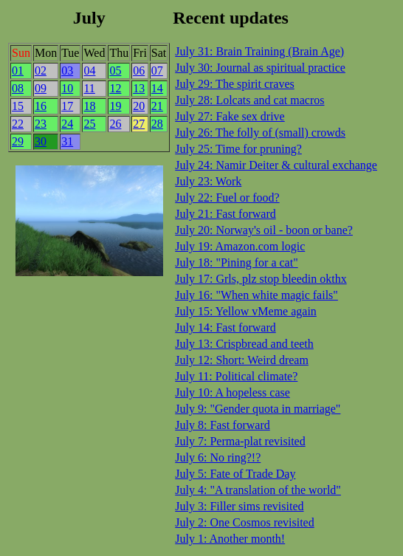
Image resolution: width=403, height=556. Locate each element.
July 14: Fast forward (225, 327)
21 (157, 106)
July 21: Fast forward (225, 213)
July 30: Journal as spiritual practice (260, 67)
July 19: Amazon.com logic (240, 246)
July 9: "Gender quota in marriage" (257, 408)
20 (139, 106)
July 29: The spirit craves (234, 84)
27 (139, 123)
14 (157, 88)
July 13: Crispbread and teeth (244, 343)
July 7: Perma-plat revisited (240, 441)
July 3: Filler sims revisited (239, 506)
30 (40, 141)
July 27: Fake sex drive (229, 116)
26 (115, 123)
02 (40, 70)
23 (40, 123)
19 (115, 106)
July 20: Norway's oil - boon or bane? (264, 230)
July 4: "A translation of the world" (258, 490)
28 (157, 123)
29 (18, 141)
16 (40, 106)
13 (139, 88)
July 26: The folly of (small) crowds (260, 132)
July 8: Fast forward (222, 425)
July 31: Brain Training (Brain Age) (259, 51)
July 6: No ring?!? (218, 457)
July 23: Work (208, 181)
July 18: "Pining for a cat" (236, 262)
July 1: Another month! (230, 538)
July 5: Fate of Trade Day (235, 473)
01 (18, 70)
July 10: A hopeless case (232, 392)
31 (67, 141)
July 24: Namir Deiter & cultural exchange (276, 165)
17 (67, 106)
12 (115, 88)
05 (115, 70)
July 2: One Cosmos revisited (244, 522)
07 (157, 70)
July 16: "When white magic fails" (256, 295)
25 (89, 123)
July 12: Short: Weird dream (242, 360)
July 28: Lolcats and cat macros (249, 100)
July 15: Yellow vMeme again (246, 311)
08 (18, 88)
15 (18, 106)
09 (40, 88)
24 (67, 123)
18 (89, 106)
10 (67, 88)
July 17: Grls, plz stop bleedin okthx (260, 278)
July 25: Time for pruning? (238, 149)
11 (88, 88)
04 (89, 70)
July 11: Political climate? (236, 376)
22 (18, 123)
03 (67, 70)
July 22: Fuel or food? (227, 197)
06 (139, 70)
